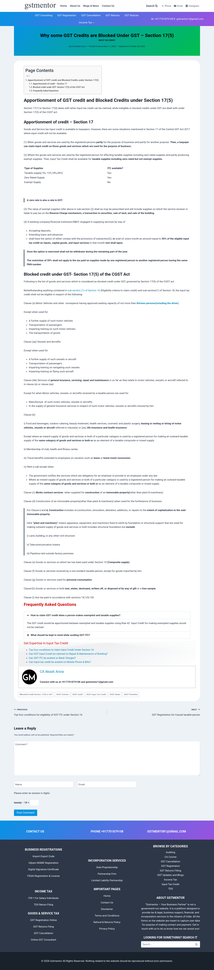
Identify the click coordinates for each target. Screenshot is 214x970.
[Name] (43, 784)
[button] (107, 615)
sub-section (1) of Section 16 (84, 290)
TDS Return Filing (43, 904)
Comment (21, 744)
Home (63, 5)
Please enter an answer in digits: (32, 793)
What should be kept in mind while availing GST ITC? (60, 635)
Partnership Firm (107, 873)
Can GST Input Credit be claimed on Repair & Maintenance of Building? (68, 653)
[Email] (107, 784)
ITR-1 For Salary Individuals (43, 898)
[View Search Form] (152, 6)
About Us (75, 5)
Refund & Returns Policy (107, 922)
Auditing (170, 852)
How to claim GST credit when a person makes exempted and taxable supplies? (75, 615)
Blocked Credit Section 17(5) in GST (36, 694)
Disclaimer (107, 909)
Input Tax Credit (107, 40)
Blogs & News (91, 5)
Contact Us (108, 5)
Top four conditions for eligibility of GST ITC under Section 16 (59, 711)
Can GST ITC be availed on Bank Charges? (52, 657)
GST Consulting (43, 15)
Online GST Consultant (43, 939)
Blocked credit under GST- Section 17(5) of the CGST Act (59, 87)
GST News (115, 694)
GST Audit (77, 694)
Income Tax (170, 879)
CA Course (170, 856)
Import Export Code (43, 856)
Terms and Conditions (107, 915)
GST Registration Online (43, 920)
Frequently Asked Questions (46, 91)
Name (18, 784)
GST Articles (62, 694)
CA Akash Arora (79, 46)
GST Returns (112, 15)
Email (81, 784)
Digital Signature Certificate (43, 869)
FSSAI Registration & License (43, 875)
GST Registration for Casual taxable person (155, 711)
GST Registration (66, 15)
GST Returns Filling (170, 870)
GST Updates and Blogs (170, 875)
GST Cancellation (91, 15)
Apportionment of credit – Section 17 (50, 84)
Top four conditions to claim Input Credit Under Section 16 (61, 649)
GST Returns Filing (43, 926)
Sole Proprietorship (107, 867)
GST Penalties (131, 694)
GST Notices (132, 15)
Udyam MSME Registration (44, 862)
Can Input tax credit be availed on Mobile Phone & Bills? (60, 661)
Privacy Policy (107, 928)
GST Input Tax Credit (96, 694)
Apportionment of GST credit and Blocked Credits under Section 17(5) (63, 80)
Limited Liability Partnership (107, 880)
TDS (170, 888)
